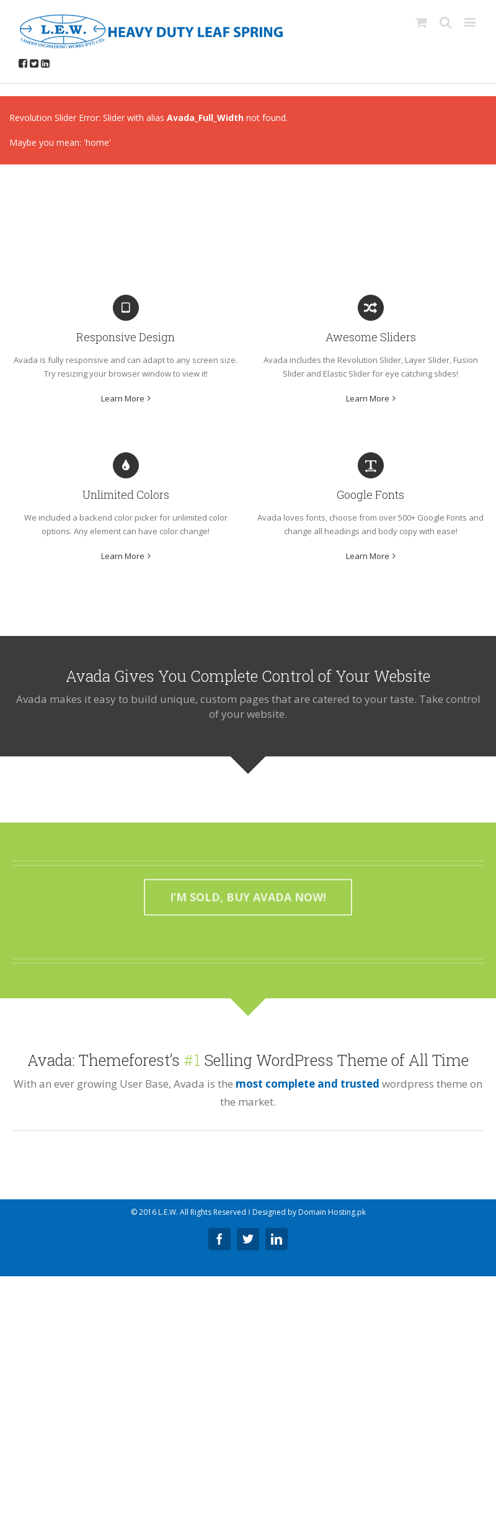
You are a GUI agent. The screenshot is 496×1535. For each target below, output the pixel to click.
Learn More (122, 398)
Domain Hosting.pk (332, 1212)
